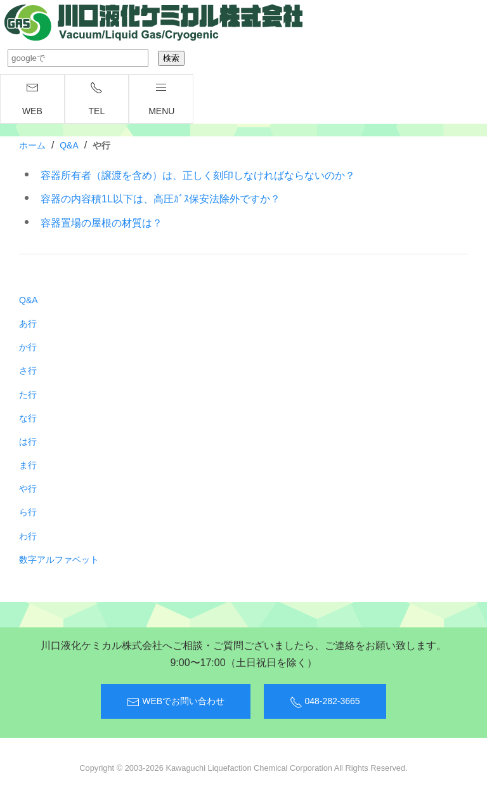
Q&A (69, 145)
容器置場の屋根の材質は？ (101, 223)
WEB (32, 98)
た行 (28, 395)
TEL (97, 98)
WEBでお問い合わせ (175, 702)
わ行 (28, 536)
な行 (28, 418)
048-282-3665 (325, 702)
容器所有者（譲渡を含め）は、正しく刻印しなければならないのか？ (198, 175)
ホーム (32, 145)
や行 (28, 488)
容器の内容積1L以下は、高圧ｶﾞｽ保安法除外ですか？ (160, 198)
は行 (28, 441)
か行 (28, 347)
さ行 (28, 370)
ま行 (28, 465)
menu (161, 98)
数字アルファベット (59, 559)
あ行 (28, 323)
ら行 (28, 512)
